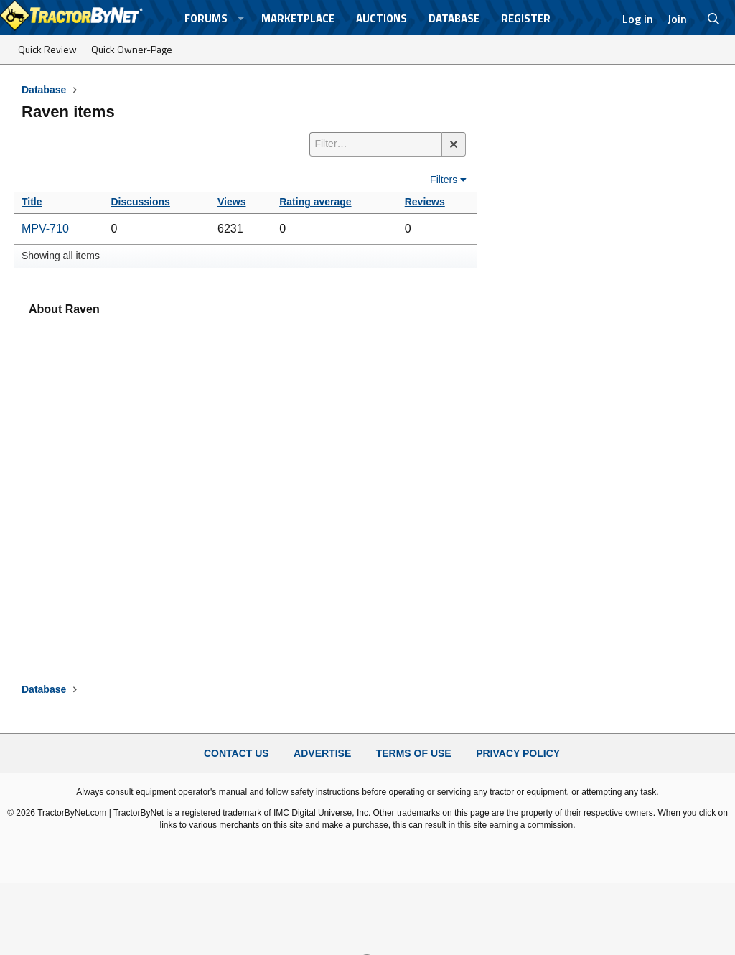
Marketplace (297, 18)
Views (231, 202)
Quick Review (47, 49)
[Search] (714, 18)
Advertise (322, 753)
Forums (206, 18)
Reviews (425, 202)
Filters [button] (443, 179)
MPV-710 (45, 229)
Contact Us (236, 753)
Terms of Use (413, 753)
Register (526, 18)
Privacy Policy (518, 753)
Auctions (381, 18)
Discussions (140, 202)
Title (32, 202)
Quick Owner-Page (131, 49)
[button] (240, 18)
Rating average (315, 202)
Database (454, 18)
